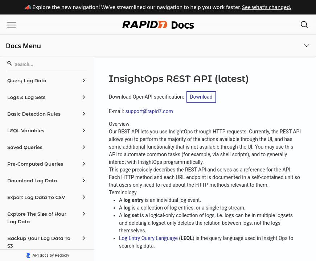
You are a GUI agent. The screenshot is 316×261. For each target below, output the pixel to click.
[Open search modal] (304, 24)
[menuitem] (47, 80)
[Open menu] (11, 24)
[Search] (47, 64)
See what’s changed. (266, 7)
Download (201, 97)
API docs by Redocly (47, 255)
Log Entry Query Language (148, 238)
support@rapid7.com (149, 111)
